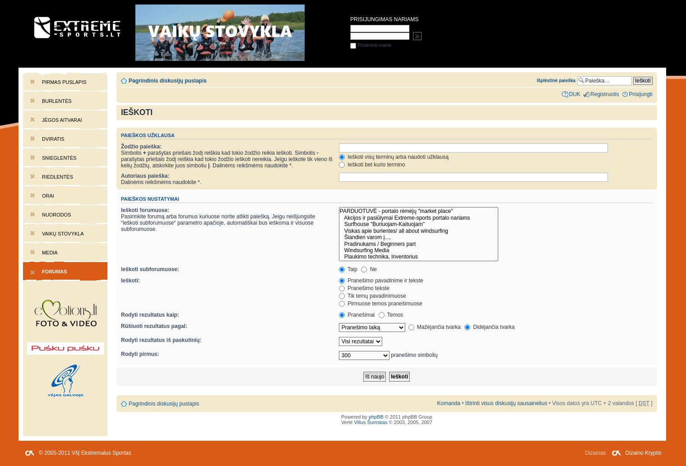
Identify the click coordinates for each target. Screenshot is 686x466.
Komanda (448, 403)
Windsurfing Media (418, 250)
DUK (574, 94)
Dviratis (53, 139)
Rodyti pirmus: (140, 354)
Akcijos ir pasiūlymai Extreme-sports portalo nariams (418, 218)
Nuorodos (56, 214)
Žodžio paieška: (141, 146)
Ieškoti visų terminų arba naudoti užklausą (394, 157)
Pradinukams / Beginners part (418, 244)
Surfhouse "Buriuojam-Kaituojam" (418, 224)
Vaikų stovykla (63, 233)
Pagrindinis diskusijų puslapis (168, 81)
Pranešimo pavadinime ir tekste (381, 280)
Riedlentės (57, 177)
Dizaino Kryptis (644, 453)
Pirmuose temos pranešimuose (380, 303)
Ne (369, 269)
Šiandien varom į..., (418, 237)
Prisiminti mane (370, 45)
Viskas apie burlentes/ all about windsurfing (418, 231)
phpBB (376, 417)
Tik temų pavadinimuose (372, 296)
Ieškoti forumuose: (145, 210)
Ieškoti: (130, 280)
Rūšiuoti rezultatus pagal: (154, 326)
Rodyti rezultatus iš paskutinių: (161, 340)
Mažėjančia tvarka (434, 327)
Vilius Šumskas (370, 422)
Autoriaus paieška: (145, 176)
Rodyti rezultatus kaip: (150, 315)
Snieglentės (59, 158)
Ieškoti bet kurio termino (372, 164)
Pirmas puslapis (64, 82)
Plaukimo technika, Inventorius (418, 257)
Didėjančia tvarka (489, 327)
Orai (48, 195)
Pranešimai (357, 315)
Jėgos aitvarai (62, 120)
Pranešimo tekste (364, 288)
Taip (348, 269)
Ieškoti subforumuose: (150, 269)
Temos (391, 315)
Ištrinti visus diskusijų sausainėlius (506, 403)
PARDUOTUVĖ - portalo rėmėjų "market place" (418, 211)
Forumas (54, 271)
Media (50, 252)
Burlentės (57, 101)
